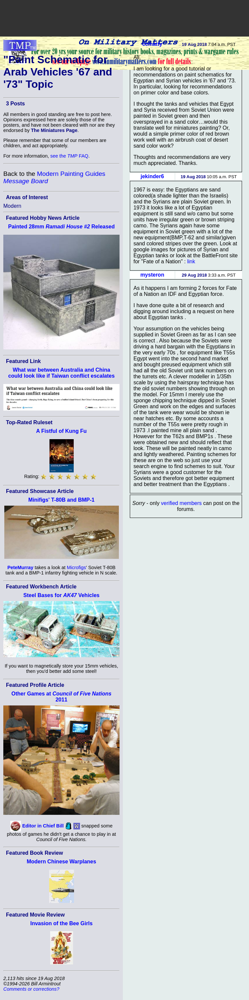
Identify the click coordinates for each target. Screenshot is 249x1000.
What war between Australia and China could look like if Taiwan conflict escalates (61, 373)
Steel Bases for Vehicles (61, 595)
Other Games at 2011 (61, 696)
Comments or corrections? (31, 989)
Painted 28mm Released (61, 226)
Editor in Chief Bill (43, 825)
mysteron (152, 275)
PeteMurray (20, 567)
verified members (181, 503)
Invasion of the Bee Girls (61, 923)
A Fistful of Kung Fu (61, 431)
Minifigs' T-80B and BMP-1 (61, 500)
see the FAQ (69, 156)
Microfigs (76, 567)
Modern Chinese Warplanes (61, 861)
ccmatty (152, 44)
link (191, 261)
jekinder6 (152, 176)
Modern (12, 206)
